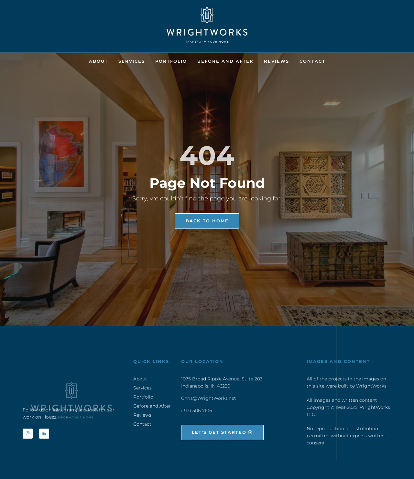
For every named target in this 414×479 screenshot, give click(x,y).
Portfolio (171, 61)
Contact (312, 61)
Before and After (225, 61)
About (98, 61)
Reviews (276, 61)
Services (131, 61)
